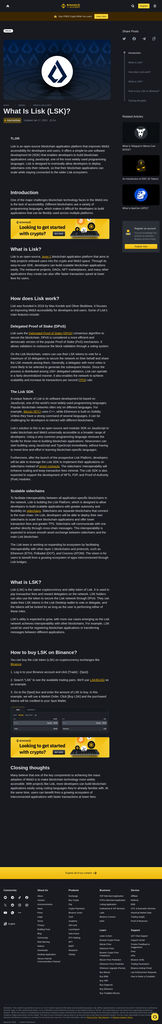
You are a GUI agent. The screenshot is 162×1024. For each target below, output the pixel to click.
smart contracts (49, 466)
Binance (16, 664)
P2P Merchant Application (112, 896)
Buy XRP (104, 980)
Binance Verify (137, 960)
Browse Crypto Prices (110, 940)
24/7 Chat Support (139, 936)
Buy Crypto (73, 900)
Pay (70, 904)
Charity (71, 954)
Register (144, 6)
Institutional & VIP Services (112, 908)
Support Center (138, 940)
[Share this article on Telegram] (144, 39)
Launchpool (73, 929)
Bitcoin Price (105, 944)
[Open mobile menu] (154, 6)
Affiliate (134, 896)
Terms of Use (92, 1017)
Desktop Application (46, 954)
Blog (39, 933)
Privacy (40, 925)
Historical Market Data (141, 912)
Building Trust (43, 929)
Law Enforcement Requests (143, 972)
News (40, 908)
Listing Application (108, 904)
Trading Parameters (140, 964)
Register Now (141, 246)
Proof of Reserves (139, 921)
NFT (70, 942)
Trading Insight (138, 917)
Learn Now (101, 16)
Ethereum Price (107, 948)
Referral (134, 900)
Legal (39, 917)
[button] (155, 6)
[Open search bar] (132, 6)
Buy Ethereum (106, 989)
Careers (41, 900)
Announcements (44, 904)
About (40, 896)
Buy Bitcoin (105, 972)
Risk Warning (43, 942)
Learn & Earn (106, 936)
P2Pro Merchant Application (113, 900)
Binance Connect (108, 917)
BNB (133, 904)
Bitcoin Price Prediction (110, 960)
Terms (40, 921)
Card (70, 917)
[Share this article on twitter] (124, 39)
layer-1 (46, 256)
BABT (71, 946)
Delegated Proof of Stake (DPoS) (51, 333)
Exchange (73, 896)
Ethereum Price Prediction (112, 964)
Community (42, 938)
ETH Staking (74, 938)
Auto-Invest (73, 933)
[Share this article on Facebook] (134, 39)
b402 (102, 921)
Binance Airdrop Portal (141, 968)
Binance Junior (75, 912)
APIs (133, 955)
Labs (102, 912)
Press (40, 912)
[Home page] (70, 6)
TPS (82, 380)
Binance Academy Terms (123, 1017)
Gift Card (72, 925)
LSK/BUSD (97, 680)
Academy (72, 921)
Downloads (42, 950)
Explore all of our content (81, 873)
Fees (133, 951)
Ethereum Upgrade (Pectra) (112, 968)
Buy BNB (104, 976)
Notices (40, 946)
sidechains (34, 510)
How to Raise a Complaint (143, 976)
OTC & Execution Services (143, 908)
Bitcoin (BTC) (32, 411)
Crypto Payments (76, 908)
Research (72, 950)
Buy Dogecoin (106, 985)
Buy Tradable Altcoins (110, 993)
